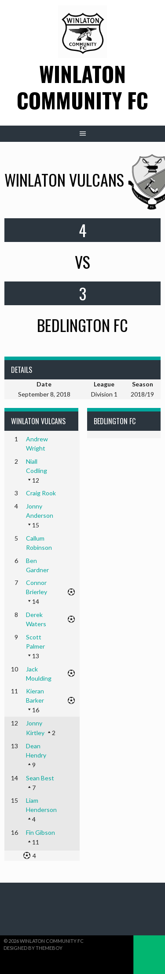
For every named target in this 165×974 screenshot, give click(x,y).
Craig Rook (41, 493)
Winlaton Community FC (82, 86)
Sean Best (40, 778)
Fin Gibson (40, 832)
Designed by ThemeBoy (33, 948)
